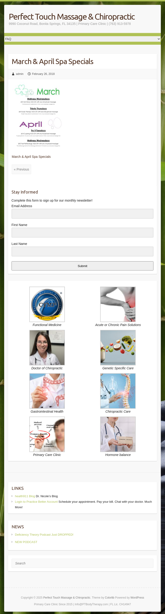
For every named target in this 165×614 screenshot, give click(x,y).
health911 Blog (25, 496)
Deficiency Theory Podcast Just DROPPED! (44, 534)
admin (20, 74)
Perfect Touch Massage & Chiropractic (72, 16)
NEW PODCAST (26, 542)
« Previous (21, 169)
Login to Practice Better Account (36, 501)
